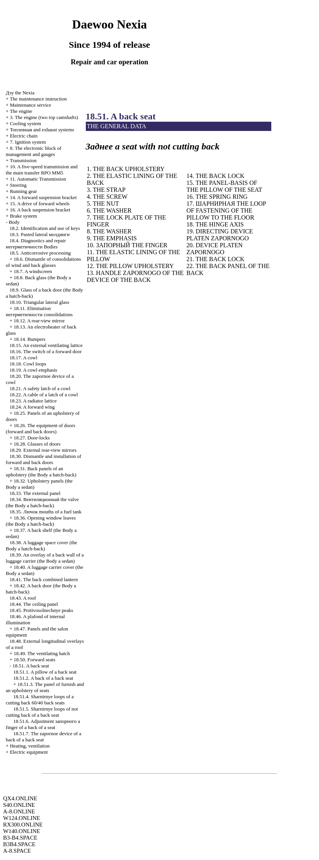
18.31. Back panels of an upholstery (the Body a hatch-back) (41, 472)
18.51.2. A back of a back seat (43, 678)
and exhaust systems (42, 129)
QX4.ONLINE (20, 798)
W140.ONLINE (21, 831)
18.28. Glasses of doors (36, 444)
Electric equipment (29, 752)
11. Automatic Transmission (38, 179)
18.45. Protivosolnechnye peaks (41, 610)
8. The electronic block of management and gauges (33, 151)
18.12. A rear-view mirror (39, 321)
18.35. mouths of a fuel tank (46, 512)
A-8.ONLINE (19, 811)
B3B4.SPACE (19, 844)
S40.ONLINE (19, 805)
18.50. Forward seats (34, 659)
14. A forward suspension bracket (43, 197)
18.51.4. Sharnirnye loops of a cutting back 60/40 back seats (40, 700)
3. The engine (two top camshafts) (44, 117)
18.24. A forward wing (32, 407)
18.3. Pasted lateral (40, 234)
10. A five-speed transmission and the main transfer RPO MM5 (41, 170)
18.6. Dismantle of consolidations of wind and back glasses (43, 262)
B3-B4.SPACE (20, 838)
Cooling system (25, 123)
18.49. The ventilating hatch (41, 653)
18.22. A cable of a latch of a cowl (44, 394)
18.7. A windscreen (32, 271)
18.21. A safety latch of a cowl (40, 388)
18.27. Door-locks (31, 438)
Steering (18, 185)
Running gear (23, 191)
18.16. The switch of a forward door (46, 351)
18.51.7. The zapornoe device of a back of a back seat (43, 737)
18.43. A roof (23, 598)
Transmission (23, 160)
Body (14, 222)
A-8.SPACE (17, 851)
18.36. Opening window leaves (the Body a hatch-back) (41, 521)
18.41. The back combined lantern (44, 579)
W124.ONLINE (21, 818)
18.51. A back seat (30, 666)
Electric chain (24, 136)
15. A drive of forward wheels (40, 203)
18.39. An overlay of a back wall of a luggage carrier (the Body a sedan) (45, 558)
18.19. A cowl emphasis (33, 370)
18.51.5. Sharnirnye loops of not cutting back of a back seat (42, 712)
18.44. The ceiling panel (34, 604)
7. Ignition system (28, 142)
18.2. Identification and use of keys (45, 228)
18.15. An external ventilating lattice (46, 345)
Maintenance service (30, 105)
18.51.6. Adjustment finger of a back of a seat (43, 724)
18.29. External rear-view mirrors (43, 450)
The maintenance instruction (38, 99)
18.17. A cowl (23, 357)
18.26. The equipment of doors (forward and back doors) (40, 428)
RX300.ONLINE (23, 824)
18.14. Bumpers (29, 339)
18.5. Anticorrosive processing (40, 253)
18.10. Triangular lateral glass (39, 302)
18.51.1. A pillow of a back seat (45, 672)
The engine (21, 111)
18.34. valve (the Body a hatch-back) (42, 502)
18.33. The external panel (35, 493)
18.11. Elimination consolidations (39, 311)
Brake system (23, 216)
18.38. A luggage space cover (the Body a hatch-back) (41, 546)
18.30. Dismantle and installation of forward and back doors (43, 459)
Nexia (20, 93)
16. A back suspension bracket (40, 210)
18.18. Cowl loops (28, 364)
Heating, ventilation (30, 746)
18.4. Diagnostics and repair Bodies (36, 244)
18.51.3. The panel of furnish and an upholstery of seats (45, 687)
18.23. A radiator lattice (33, 401)
